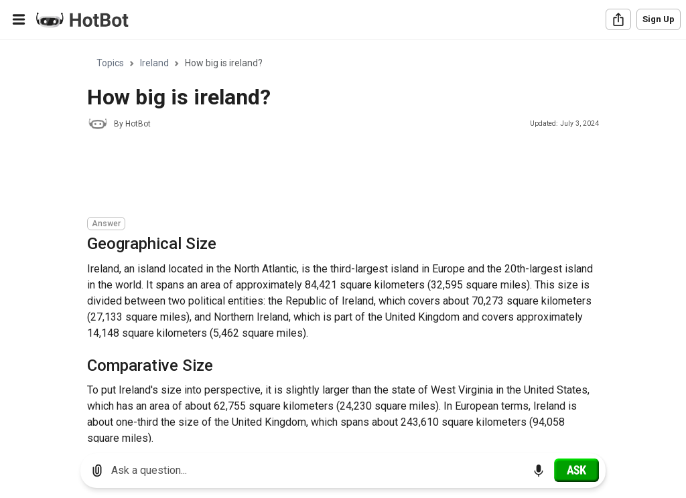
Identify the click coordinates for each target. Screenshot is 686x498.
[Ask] (576, 470)
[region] (343, 241)
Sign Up (658, 19)
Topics (110, 63)
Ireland (154, 63)
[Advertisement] (331, 175)
